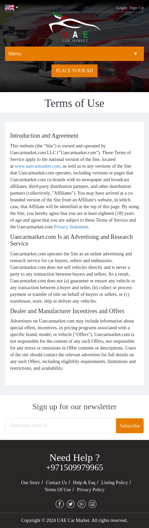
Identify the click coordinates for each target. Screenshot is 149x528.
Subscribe (130, 425)
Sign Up (136, 7)
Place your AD (74, 70)
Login (122, 7)
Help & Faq (84, 482)
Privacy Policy (91, 489)
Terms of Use (57, 489)
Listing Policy (114, 482)
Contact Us (56, 482)
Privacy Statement (71, 226)
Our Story (30, 482)
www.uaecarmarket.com (38, 166)
